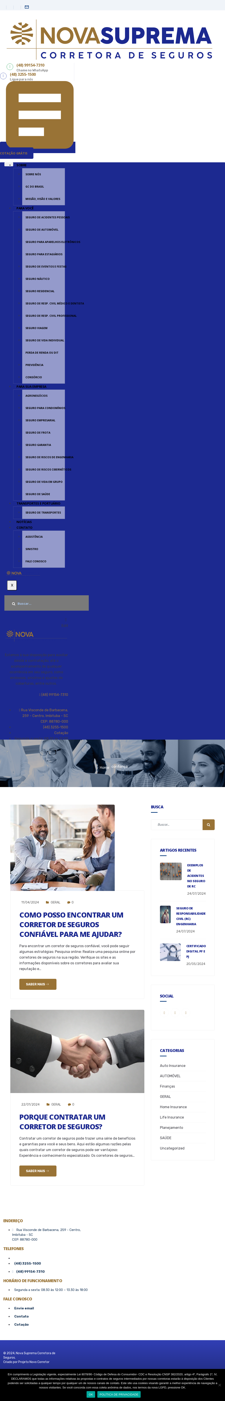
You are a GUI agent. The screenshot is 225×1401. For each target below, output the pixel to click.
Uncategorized (172, 1148)
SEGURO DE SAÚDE (37, 494)
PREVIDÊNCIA (34, 365)
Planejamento (171, 1128)
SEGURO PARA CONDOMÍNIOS (45, 408)
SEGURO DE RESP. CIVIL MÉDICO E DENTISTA (45, 303)
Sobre (21, 165)
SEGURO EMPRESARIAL (40, 420)
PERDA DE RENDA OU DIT (41, 353)
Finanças (167, 1086)
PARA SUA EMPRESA (31, 386)
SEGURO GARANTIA (38, 445)
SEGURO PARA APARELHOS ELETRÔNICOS (45, 242)
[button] (37, 150)
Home (104, 768)
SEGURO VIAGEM (36, 328)
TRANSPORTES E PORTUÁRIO (38, 503)
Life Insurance (172, 1117)
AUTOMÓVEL (170, 1076)
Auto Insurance (172, 1066)
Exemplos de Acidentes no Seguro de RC (196, 875)
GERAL (55, 902)
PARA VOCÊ (25, 208)
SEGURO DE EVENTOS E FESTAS (45, 266)
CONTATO (24, 527)
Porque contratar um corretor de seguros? (67, 1121)
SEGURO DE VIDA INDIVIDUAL (44, 340)
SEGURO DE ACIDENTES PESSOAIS (45, 217)
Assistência (34, 537)
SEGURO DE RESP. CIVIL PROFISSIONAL (45, 316)
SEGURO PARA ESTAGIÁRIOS (43, 254)
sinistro (31, 549)
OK (91, 1394)
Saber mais (37, 984)
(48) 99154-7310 (53, 695)
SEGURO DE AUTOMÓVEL (41, 230)
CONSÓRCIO (33, 377)
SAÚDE (165, 1138)
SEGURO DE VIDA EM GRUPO (44, 482)
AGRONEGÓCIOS (36, 396)
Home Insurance (173, 1107)
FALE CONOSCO (35, 561)
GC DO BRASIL (34, 186)
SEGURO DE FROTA (37, 432)
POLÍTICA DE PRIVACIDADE (119, 1394)
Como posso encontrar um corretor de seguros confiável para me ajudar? (77, 924)
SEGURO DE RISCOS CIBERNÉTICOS (45, 469)
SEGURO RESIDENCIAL (39, 291)
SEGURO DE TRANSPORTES (43, 512)
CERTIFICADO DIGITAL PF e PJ (196, 951)
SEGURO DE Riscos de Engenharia (45, 457)
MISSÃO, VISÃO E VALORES (42, 199)
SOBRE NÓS (33, 174)
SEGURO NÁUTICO (37, 279)
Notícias (24, 521)
